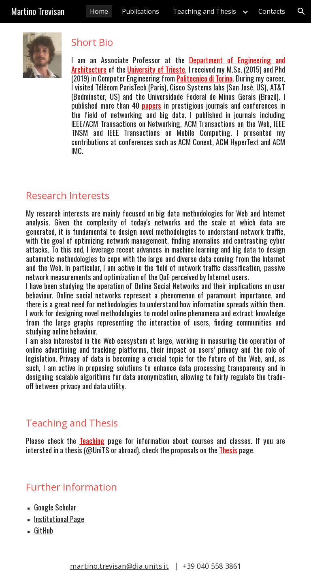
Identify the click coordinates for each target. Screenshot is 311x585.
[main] (178, 99)
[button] (301, 11)
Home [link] (99, 11)
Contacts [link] (271, 11)
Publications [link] (140, 11)
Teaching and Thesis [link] (204, 11)
